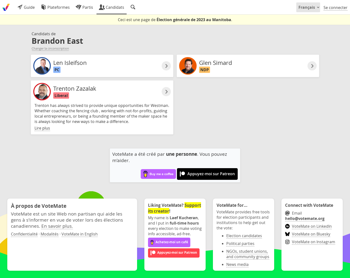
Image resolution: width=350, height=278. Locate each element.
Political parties (240, 243)
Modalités (50, 234)
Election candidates (244, 235)
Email (304, 215)
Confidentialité (24, 234)
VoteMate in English (79, 234)
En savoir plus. (57, 226)
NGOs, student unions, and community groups (247, 254)
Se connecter (336, 7)
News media (237, 264)
